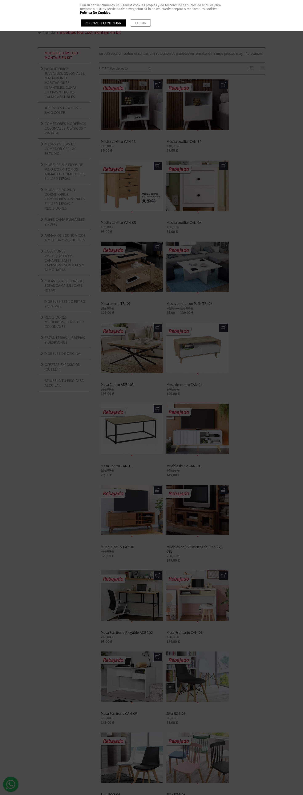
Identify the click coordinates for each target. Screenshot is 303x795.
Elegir (140, 23)
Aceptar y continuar (103, 23)
